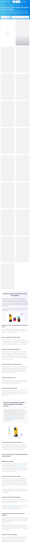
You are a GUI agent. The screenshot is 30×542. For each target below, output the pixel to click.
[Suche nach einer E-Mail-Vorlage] (18, 17)
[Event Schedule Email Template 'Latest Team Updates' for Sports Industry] (7, 222)
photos (6, 332)
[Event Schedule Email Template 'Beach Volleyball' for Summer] (22, 249)
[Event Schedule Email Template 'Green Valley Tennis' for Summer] (22, 114)
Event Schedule (11, 4)
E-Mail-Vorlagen (3, 4)
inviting (18, 538)
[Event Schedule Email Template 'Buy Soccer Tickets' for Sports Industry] (7, 249)
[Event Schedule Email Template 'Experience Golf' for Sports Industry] (7, 168)
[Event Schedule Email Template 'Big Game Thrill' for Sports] (22, 222)
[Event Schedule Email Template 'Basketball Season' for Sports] (22, 33)
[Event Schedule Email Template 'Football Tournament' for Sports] (7, 60)
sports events (8, 538)
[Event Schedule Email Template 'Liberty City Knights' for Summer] (7, 87)
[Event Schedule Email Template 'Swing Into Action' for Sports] (22, 195)
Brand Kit (20, 357)
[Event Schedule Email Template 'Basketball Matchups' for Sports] (22, 60)
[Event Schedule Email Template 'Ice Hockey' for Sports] (7, 276)
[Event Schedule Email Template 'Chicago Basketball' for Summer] (7, 114)
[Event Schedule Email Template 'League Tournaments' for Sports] (7, 141)
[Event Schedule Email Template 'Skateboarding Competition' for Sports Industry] (22, 168)
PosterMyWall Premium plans (11, 417)
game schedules (19, 465)
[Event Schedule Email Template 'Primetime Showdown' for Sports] (22, 87)
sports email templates (11, 505)
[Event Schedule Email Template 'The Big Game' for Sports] (7, 195)
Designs (3, 17)
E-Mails (8, 17)
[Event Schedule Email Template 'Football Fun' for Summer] (22, 141)
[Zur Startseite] (4, 2)
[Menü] (28, 1)
